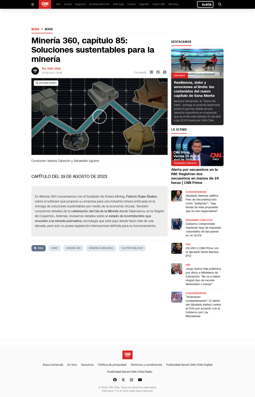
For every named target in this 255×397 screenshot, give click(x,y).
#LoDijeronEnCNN (99, 4)
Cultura (132, 4)
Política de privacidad (112, 365)
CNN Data (118, 4)
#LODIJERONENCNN (196, 192)
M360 (36, 29)
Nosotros (87, 365)
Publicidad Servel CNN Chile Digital (189, 365)
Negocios (80, 4)
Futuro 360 (159, 4)
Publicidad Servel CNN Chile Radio (129, 372)
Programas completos (199, 220)
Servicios (173, 4)
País (58, 4)
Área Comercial (53, 365)
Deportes (144, 4)
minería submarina (101, 248)
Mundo (68, 4)
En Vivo (72, 365)
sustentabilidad (132, 248)
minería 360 (73, 248)
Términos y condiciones (146, 365)
